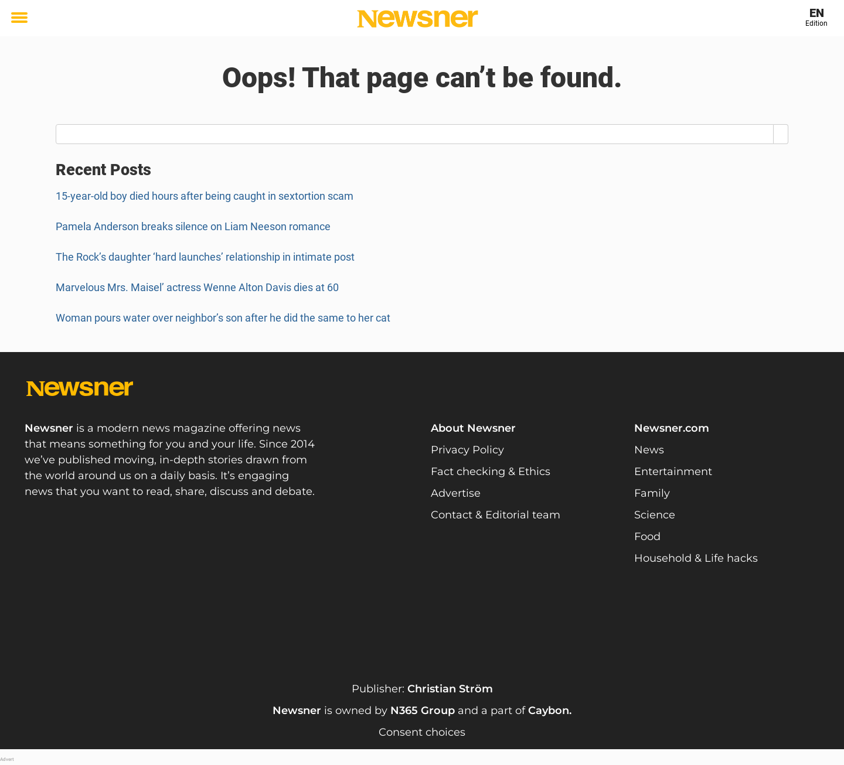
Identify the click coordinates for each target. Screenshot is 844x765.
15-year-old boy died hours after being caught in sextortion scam (204, 196)
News (649, 449)
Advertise (456, 493)
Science (654, 514)
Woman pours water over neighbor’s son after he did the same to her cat (223, 318)
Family (652, 493)
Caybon (548, 710)
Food (647, 536)
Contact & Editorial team (495, 514)
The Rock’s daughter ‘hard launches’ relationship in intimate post (205, 257)
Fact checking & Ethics (490, 471)
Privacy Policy (467, 449)
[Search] (781, 134)
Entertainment (673, 471)
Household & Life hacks (696, 558)
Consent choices (422, 732)
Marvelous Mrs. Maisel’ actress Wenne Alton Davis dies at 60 (197, 287)
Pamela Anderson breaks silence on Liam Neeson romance (193, 226)
